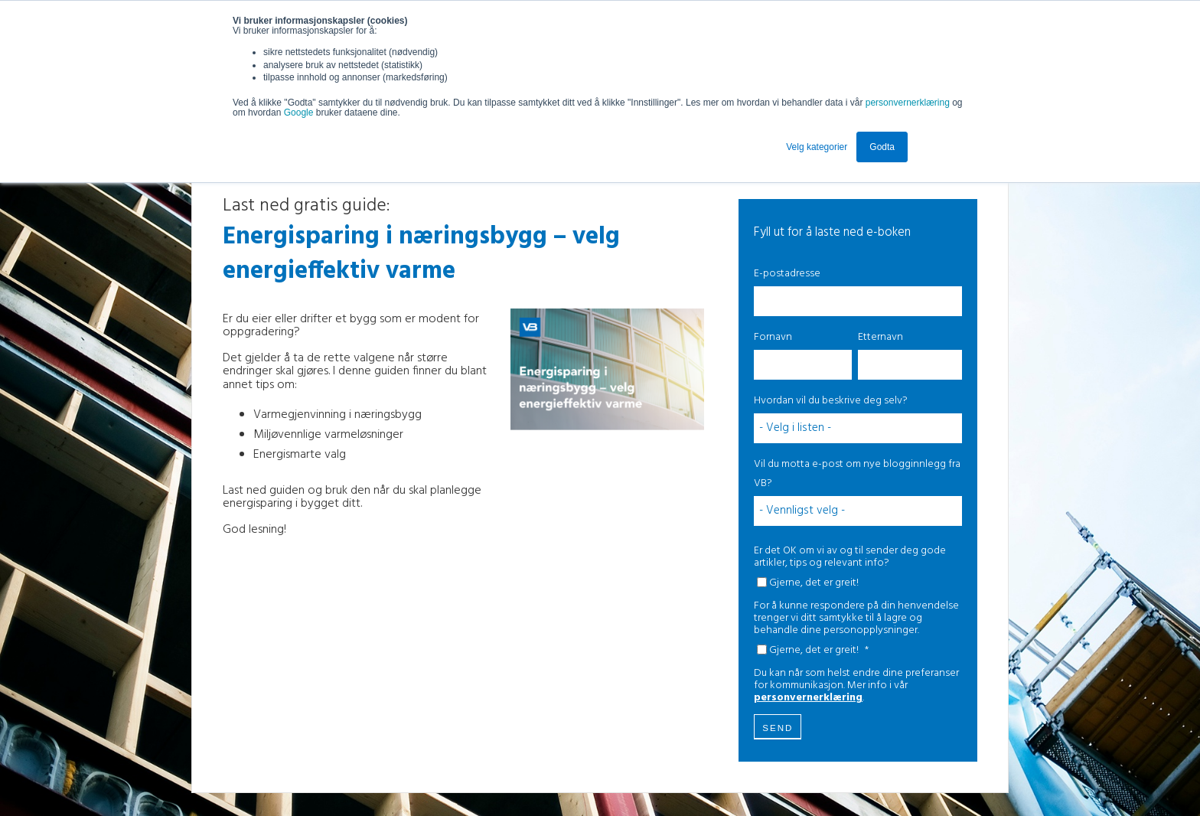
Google (300, 112)
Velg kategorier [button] (816, 147)
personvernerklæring (908, 102)
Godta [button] (882, 147)
